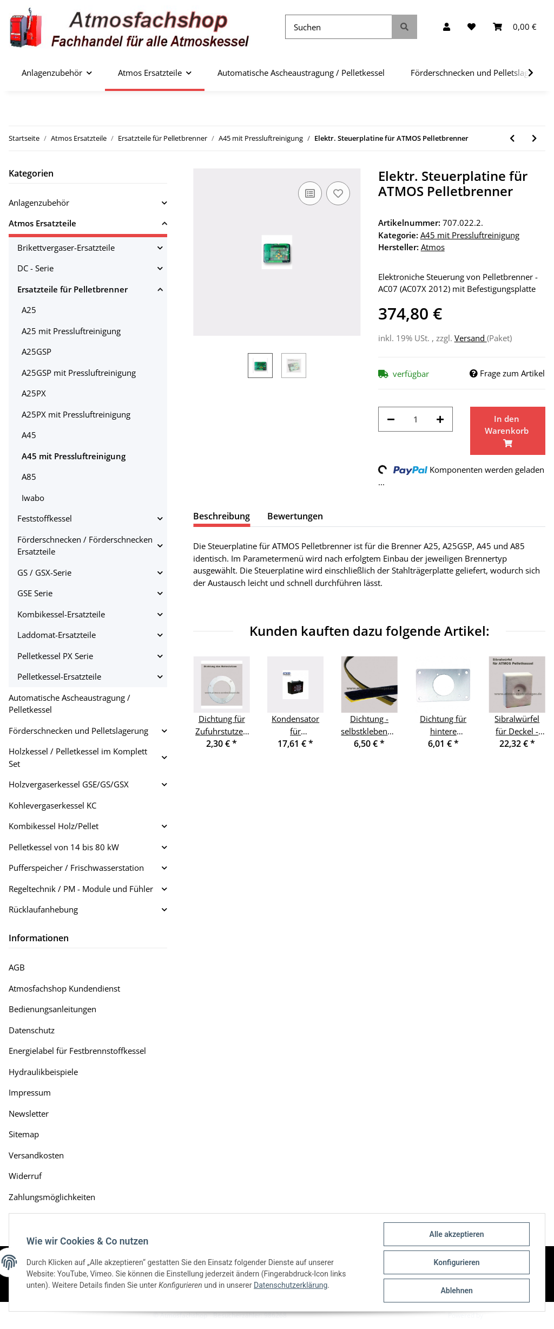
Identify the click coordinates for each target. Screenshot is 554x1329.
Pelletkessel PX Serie (55, 655)
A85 (29, 476)
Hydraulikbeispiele (43, 1071)
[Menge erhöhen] (440, 419)
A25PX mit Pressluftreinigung (76, 414)
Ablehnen (456, 1290)
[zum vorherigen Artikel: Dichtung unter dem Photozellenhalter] (512, 138)
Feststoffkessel (44, 518)
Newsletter (29, 1113)
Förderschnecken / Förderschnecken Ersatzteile (85, 545)
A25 (29, 309)
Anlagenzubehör (39, 202)
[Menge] (416, 419)
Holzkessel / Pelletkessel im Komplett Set (78, 757)
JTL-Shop (498, 1315)
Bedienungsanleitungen (52, 1009)
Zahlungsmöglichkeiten (52, 1196)
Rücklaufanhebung (43, 909)
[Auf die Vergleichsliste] (310, 193)
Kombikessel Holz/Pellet (53, 825)
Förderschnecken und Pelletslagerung (78, 730)
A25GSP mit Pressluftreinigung (79, 372)
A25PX (34, 393)
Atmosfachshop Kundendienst (64, 988)
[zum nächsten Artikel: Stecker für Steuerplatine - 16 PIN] (534, 138)
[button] (446, 27)
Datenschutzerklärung (290, 1285)
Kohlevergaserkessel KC (52, 805)
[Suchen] (338, 27)
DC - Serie (35, 268)
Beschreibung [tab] (221, 516)
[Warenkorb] (514, 27)
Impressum (30, 1092)
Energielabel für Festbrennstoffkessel (77, 1050)
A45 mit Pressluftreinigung (469, 235)
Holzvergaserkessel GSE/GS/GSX (69, 784)
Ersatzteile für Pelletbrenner (72, 289)
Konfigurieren (456, 1262)
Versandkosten (36, 1155)
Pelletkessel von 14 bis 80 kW (64, 847)
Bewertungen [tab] (295, 516)
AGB (17, 967)
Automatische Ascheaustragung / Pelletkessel (69, 703)
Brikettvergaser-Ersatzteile (66, 247)
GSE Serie (34, 593)
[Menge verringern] (391, 419)
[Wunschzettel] (471, 27)
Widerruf (25, 1175)
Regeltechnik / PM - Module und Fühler (81, 888)
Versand (470, 338)
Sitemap (24, 1134)
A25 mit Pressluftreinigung (71, 330)
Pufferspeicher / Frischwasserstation (76, 867)
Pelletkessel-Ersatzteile (59, 676)
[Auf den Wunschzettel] (338, 193)
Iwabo (33, 497)
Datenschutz (32, 1030)
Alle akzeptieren (456, 1234)
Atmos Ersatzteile (42, 223)
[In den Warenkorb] (507, 431)
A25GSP (36, 351)
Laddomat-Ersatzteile (56, 634)
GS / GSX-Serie (44, 572)
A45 (29, 434)
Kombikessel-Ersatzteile (61, 614)
